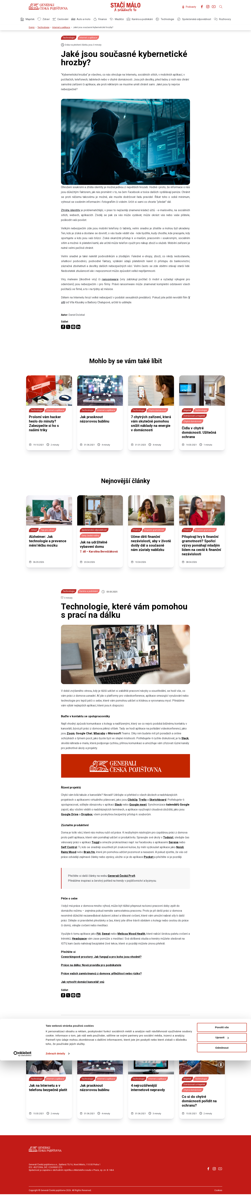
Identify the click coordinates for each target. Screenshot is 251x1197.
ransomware (110, 279)
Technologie (164, 19)
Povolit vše (222, 1163)
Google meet (138, 804)
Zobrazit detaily (55, 1190)
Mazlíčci (117, 19)
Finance (100, 19)
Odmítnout (222, 1184)
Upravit (222, 1174)
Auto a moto (80, 19)
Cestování (60, 19)
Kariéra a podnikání (140, 19)
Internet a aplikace (61, 27)
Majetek (27, 19)
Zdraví (43, 19)
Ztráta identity (70, 210)
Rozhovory (222, 19)
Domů (32, 27)
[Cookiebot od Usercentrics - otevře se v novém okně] (22, 1190)
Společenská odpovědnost (194, 19)
